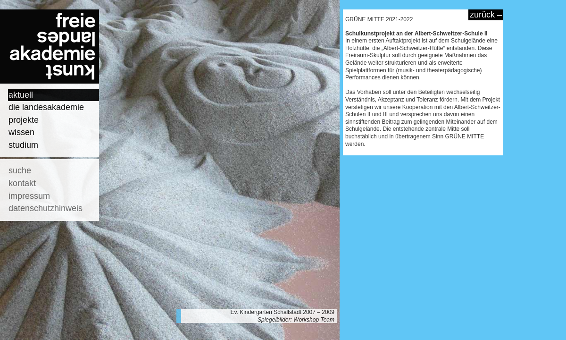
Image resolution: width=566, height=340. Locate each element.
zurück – (486, 14)
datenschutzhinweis (45, 208)
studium (23, 145)
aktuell (20, 95)
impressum (29, 196)
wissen (21, 132)
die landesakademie (46, 107)
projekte (23, 120)
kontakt (22, 183)
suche (19, 170)
